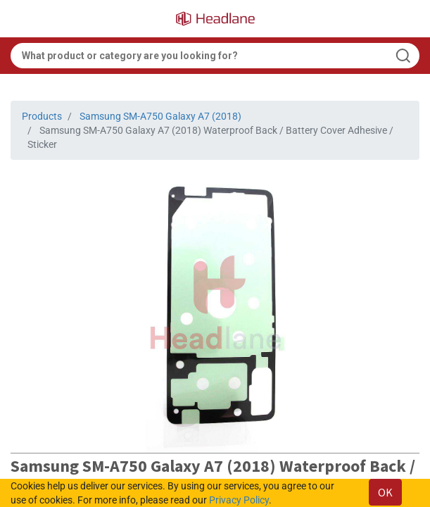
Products (42, 116)
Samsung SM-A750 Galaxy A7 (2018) (160, 116)
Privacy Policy (239, 500)
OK (385, 492)
